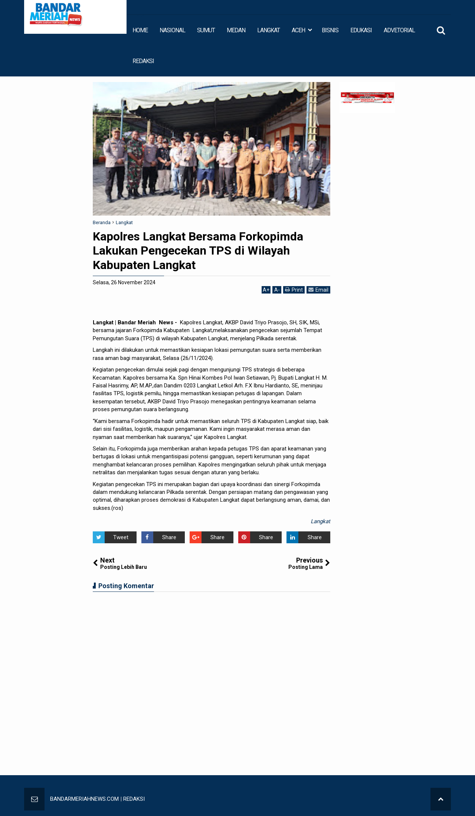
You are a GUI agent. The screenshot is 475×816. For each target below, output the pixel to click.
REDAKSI (143, 61)
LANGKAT (268, 30)
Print (294, 289)
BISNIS (330, 30)
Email (318, 289)
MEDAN (236, 30)
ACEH (298, 30)
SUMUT (206, 30)
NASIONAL (172, 30)
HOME (140, 30)
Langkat (320, 521)
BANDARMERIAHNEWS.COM (84, 799)
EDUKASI (361, 30)
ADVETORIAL (399, 30)
